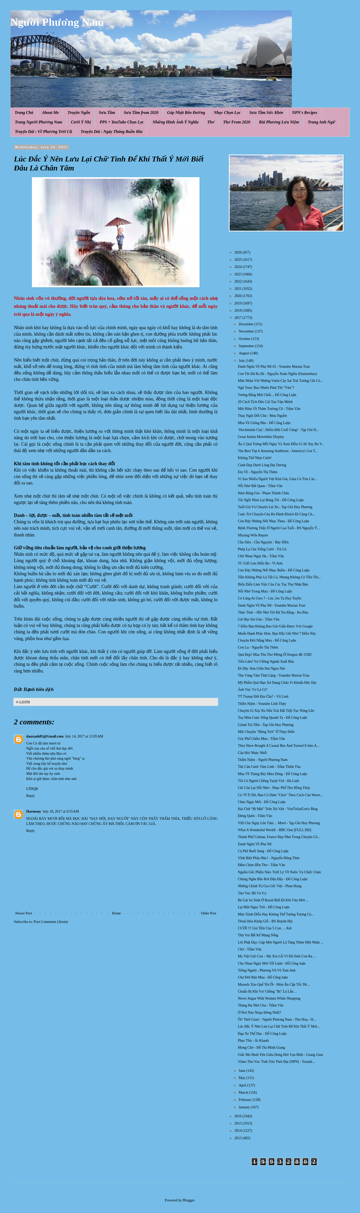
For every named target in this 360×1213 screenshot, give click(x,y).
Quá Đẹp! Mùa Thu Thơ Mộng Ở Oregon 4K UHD (274, 655)
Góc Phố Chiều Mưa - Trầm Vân (261, 739)
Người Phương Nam (57, 22)
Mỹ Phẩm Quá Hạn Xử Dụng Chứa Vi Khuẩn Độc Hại (277, 683)
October (245, 339)
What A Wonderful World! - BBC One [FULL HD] (274, 830)
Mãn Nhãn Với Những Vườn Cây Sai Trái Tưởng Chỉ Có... (280, 381)
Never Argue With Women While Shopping (269, 998)
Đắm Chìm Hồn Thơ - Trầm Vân (261, 865)
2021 (239, 289)
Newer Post (23, 913)
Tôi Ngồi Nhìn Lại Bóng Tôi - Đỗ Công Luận (271, 500)
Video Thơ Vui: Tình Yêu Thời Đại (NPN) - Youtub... (276, 1062)
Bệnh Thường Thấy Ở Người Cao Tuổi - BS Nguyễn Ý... (279, 528)
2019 (239, 303)
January (245, 1107)
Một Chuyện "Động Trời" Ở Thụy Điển (266, 732)
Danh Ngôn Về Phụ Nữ (255, 844)
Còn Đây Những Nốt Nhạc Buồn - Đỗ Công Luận (273, 570)
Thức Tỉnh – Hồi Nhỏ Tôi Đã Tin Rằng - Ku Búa (273, 612)
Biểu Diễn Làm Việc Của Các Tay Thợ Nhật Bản (273, 584)
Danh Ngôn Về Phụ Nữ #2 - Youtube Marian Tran (274, 367)
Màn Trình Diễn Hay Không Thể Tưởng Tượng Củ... (276, 914)
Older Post (209, 913)
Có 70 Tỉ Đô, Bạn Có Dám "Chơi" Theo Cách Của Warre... (280, 795)
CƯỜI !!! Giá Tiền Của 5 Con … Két (265, 928)
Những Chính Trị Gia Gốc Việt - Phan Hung (270, 886)
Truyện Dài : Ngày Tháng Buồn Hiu (111, 131)
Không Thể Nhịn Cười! (255, 458)
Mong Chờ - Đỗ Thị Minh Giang (261, 1047)
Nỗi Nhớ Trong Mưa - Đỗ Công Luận (265, 591)
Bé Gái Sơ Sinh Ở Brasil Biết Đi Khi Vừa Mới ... (273, 900)
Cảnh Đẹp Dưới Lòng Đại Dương (262, 465)
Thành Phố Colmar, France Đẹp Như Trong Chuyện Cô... (279, 837)
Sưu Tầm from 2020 (141, 112)
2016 (239, 1116)
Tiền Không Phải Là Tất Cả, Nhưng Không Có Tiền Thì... (279, 577)
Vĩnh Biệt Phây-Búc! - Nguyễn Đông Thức (269, 858)
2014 (239, 1131)
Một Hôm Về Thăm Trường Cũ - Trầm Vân (269, 409)
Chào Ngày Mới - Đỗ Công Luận (261, 802)
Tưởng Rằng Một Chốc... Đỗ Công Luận (267, 395)
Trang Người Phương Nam (38, 122)
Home (116, 913)
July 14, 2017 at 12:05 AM (84, 736)
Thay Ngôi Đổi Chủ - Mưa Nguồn (262, 416)
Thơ (210, 122)
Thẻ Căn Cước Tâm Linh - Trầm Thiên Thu (269, 767)
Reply (30, 796)
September (247, 346)
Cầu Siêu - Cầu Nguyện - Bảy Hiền (263, 542)
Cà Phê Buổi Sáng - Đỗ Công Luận (263, 851)
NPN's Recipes (304, 112)
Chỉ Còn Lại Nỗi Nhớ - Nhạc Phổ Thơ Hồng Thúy (274, 788)
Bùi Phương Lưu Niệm (279, 122)
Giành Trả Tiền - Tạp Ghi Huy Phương (265, 725)
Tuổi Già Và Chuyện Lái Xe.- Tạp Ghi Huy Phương (275, 507)
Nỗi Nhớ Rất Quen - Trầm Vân (260, 486)
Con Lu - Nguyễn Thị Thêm (258, 647)
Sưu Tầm (107, 112)
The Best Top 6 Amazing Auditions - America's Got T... (278, 451)
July (242, 361)
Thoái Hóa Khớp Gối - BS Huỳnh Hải (265, 921)
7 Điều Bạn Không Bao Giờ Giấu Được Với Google (275, 626)
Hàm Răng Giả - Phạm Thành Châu (263, 493)
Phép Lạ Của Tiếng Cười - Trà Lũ (262, 549)
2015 (239, 1123)
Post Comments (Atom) (51, 922)
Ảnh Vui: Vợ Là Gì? (252, 689)
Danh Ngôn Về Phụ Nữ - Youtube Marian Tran (271, 605)
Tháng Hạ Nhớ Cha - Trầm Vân (260, 1005)
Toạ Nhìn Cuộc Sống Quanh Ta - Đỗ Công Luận (272, 718)
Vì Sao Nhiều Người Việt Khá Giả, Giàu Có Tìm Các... (277, 479)
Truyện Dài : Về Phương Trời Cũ (43, 131)
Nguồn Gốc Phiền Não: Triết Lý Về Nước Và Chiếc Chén (279, 872)
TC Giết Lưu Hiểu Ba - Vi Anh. (260, 563)
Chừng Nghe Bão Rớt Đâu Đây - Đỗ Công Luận (272, 879)
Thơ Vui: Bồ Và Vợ (252, 893)
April (243, 1085)
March (244, 1092)
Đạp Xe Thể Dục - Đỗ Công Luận (262, 1034)
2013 (239, 1138)
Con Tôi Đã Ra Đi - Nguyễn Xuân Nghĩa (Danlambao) (277, 374)
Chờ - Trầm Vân (250, 949)
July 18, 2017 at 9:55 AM (61, 811)
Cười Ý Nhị (81, 122)
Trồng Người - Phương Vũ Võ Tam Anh (266, 970)
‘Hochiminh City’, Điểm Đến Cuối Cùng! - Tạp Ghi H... (278, 430)
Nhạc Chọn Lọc (227, 112)
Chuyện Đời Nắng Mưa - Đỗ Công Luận (267, 640)
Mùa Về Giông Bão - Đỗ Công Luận (264, 423)
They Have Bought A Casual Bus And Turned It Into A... (278, 746)
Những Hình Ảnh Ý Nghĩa (175, 122)
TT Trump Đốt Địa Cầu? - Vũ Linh (263, 696)
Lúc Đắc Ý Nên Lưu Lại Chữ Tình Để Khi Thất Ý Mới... (279, 1026)
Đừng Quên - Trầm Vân (255, 816)
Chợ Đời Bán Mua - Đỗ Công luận (263, 977)
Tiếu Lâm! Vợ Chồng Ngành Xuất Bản (266, 661)
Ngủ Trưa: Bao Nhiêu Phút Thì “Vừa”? (266, 388)
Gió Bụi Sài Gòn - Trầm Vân (258, 619)
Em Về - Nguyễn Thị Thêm (257, 472)
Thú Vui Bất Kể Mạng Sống (258, 935)
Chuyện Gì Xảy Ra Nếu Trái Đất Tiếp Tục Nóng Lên (276, 711)
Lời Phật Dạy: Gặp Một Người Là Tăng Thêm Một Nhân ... (280, 942)
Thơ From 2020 (236, 122)
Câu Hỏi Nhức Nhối (252, 753)
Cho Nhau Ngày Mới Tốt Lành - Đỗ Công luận (271, 963)
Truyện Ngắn (79, 112)
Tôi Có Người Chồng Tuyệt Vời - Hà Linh (268, 781)
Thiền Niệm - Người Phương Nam (262, 760)
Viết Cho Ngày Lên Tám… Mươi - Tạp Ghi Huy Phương (279, 823)
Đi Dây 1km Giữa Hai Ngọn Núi (261, 668)
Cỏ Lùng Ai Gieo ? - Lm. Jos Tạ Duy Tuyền (269, 598)
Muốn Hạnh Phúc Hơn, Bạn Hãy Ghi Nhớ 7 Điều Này (277, 633)
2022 (239, 281)
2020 (239, 296)
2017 (239, 318)
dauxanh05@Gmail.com (45, 736)
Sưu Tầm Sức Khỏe (266, 112)
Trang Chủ (24, 112)
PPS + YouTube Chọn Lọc (122, 122)
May (242, 1078)
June (242, 1071)
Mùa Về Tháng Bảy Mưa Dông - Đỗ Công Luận (272, 774)
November (247, 331)
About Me (50, 112)
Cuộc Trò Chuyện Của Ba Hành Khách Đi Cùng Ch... (276, 514)
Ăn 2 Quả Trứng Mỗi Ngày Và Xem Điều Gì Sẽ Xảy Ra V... (281, 444)
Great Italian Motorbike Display (261, 437)
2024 (239, 267)
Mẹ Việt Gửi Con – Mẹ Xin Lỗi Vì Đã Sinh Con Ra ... (277, 956)
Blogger (188, 1200)
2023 (239, 274)
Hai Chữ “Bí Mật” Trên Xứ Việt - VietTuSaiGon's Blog (278, 809)
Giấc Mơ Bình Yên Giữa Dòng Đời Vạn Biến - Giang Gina (280, 1055)
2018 (239, 310)
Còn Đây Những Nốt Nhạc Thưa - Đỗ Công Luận (273, 521)
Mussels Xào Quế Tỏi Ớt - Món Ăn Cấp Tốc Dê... (274, 984)
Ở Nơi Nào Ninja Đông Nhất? (259, 1012)
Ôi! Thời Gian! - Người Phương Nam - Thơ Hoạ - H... (277, 1019)
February (246, 1100)
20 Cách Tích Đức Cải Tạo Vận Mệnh (265, 402)
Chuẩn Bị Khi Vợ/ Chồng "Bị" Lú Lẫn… (267, 991)
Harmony (33, 811)
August (244, 353)
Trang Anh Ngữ (321, 122)
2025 (239, 260)
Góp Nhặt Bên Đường (186, 112)
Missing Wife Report (253, 535)
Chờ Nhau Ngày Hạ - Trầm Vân (261, 556)
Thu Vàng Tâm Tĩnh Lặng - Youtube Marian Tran (273, 675)
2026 (239, 252)
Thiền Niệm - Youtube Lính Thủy (262, 704)
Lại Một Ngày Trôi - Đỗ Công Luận (264, 907)
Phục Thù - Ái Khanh (253, 1041)
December (246, 324)
